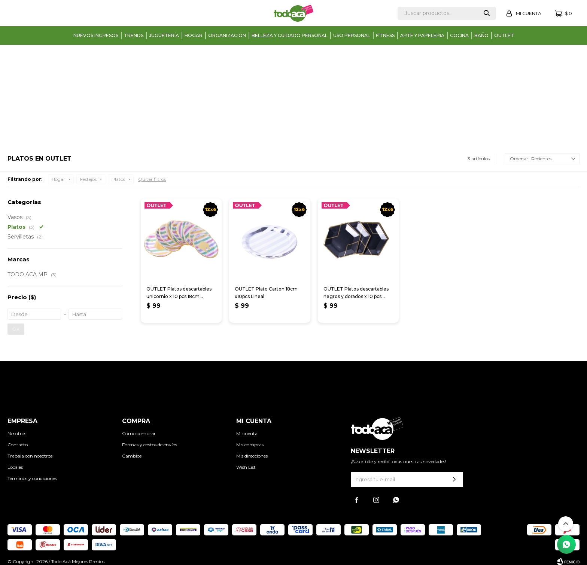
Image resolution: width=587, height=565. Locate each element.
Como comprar (139, 433)
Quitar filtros (152, 179)
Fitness (385, 35)
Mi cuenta (247, 433)
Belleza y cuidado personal (290, 35)
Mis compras (250, 444)
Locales (15, 467)
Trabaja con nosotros (29, 456)
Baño (481, 35)
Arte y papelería (422, 35)
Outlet (504, 35)
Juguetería (164, 35)
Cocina (459, 35)
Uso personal (351, 35)
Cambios (132, 456)
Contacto (17, 444)
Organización (227, 35)
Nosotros (16, 433)
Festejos (88, 179)
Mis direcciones (252, 456)
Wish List (246, 467)
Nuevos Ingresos (95, 35)
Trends (133, 35)
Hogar (194, 35)
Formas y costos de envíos (149, 444)
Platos (118, 179)
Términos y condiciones (32, 478)
